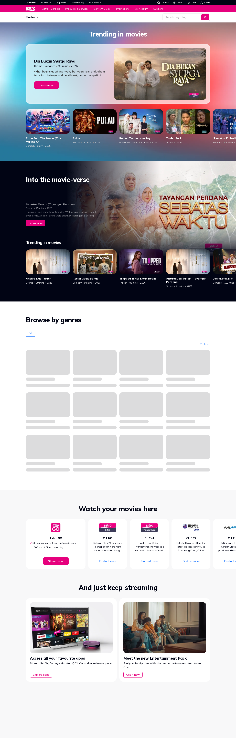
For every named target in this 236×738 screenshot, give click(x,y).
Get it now (133, 674)
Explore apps (41, 674)
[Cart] (191, 2)
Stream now (55, 561)
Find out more (107, 561)
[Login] (205, 2)
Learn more (46, 85)
